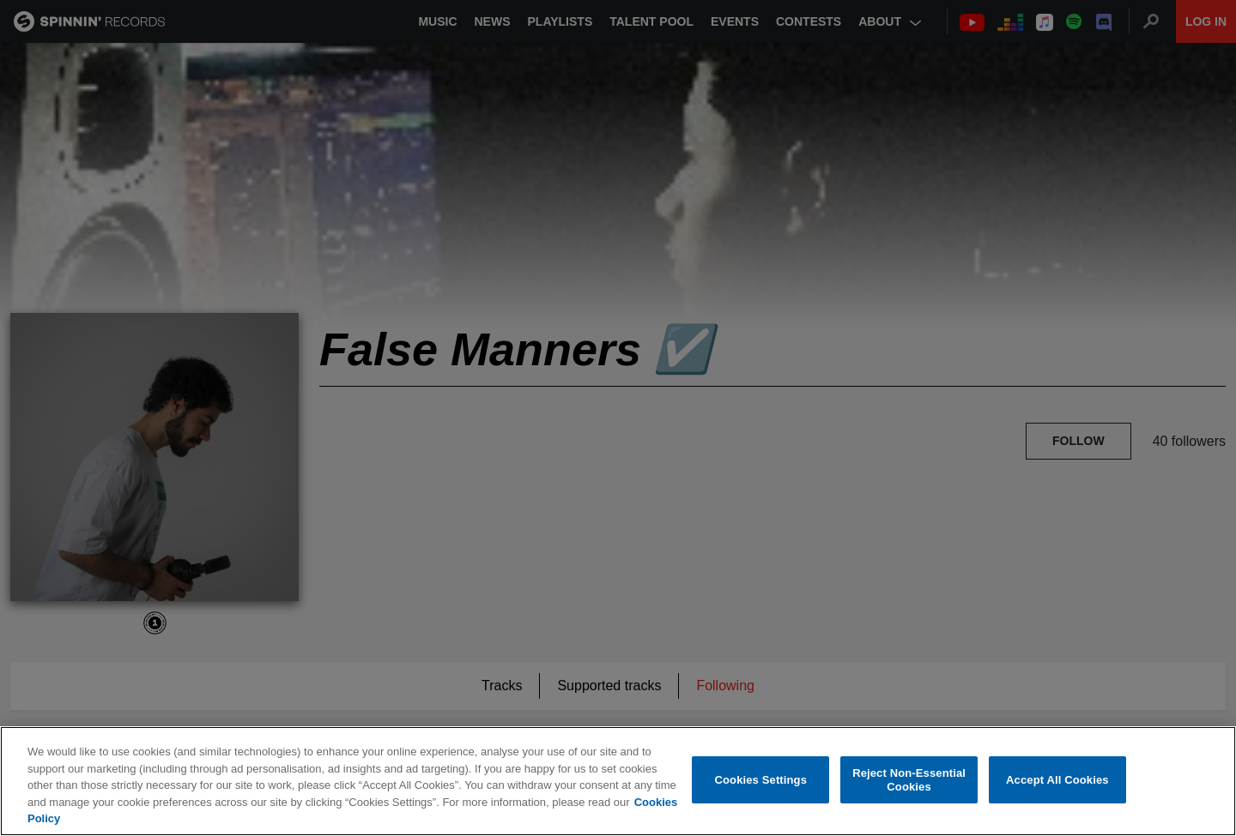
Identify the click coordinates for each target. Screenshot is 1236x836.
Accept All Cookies (1057, 779)
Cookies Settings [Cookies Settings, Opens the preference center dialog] (761, 779)
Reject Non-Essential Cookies (909, 780)
